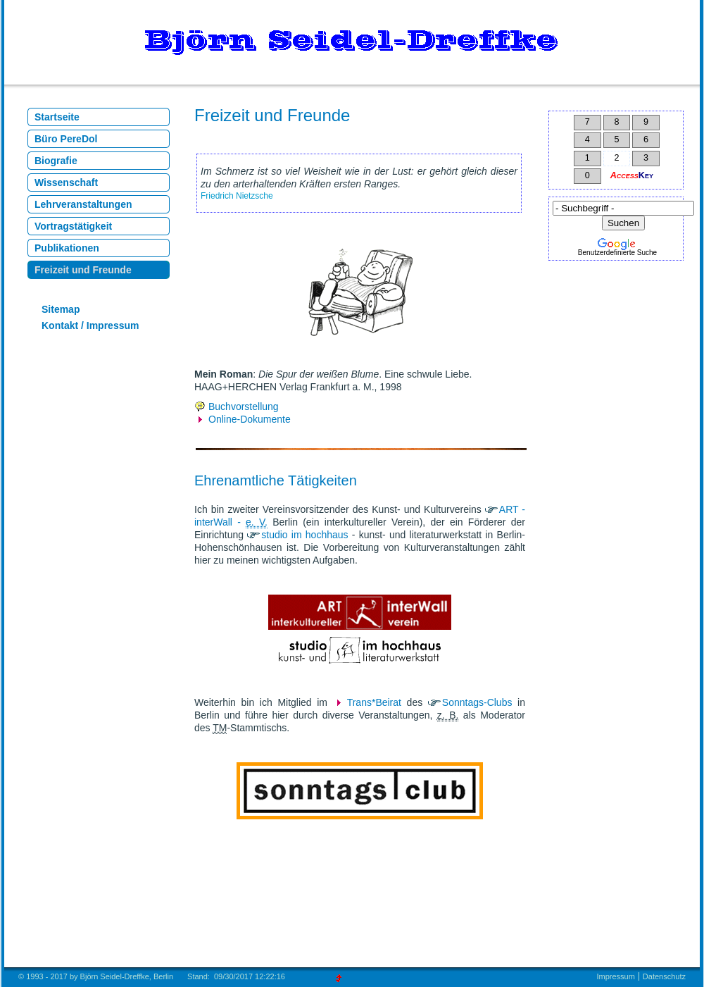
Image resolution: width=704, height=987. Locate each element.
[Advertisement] (622, 359)
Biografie (55, 160)
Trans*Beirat (374, 702)
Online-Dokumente (249, 419)
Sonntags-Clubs (477, 702)
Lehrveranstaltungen (83, 204)
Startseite (57, 117)
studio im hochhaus (304, 534)
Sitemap (61, 309)
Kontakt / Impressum (90, 325)
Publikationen (66, 248)
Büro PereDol (65, 138)
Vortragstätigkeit (73, 226)
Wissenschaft (66, 182)
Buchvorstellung (243, 406)
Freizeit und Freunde (83, 269)
